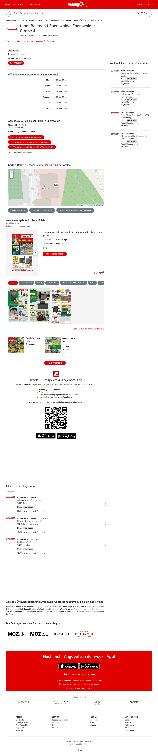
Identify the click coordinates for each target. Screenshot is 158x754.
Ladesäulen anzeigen (42, 210)
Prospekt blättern (54, 254)
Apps (150, 4)
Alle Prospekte (22, 725)
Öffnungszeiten (22, 722)
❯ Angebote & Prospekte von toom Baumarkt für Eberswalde (31, 41)
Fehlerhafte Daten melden (20, 153)
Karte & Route (39, 165)
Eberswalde (11, 20)
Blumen (39, 282)
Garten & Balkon (26, 282)
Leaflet (81, 205)
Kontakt (55, 728)
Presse (128, 722)
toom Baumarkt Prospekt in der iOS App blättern (79, 684)
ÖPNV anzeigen (18, 210)
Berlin (85, 6)
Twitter (91, 722)
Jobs (127, 720)
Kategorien (35, 4)
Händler (22, 4)
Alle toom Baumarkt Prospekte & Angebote (29, 142)
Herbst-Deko (104, 282)
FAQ (54, 725)
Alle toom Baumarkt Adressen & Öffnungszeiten (32, 147)
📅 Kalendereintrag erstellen (54, 244)
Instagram (93, 725)
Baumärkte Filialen (26, 20)
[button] (101, 173)
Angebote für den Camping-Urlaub (73, 282)
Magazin (141, 4)
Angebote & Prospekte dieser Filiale (26, 137)
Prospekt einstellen (60, 720)
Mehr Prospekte (55, 363)
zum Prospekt (16, 63)
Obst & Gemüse (52, 282)
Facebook (93, 720)
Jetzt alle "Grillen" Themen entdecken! (88, 329)
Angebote (20, 728)
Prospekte (10, 4)
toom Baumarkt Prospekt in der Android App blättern (79, 681)
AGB (127, 728)
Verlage (55, 722)
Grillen (13, 282)
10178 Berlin (142, 13)
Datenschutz (130, 725)
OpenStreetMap (91, 205)
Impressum (129, 730)
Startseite (20, 720)
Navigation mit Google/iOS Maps (75, 210)
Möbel (92, 282)
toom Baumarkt (26, 35)
